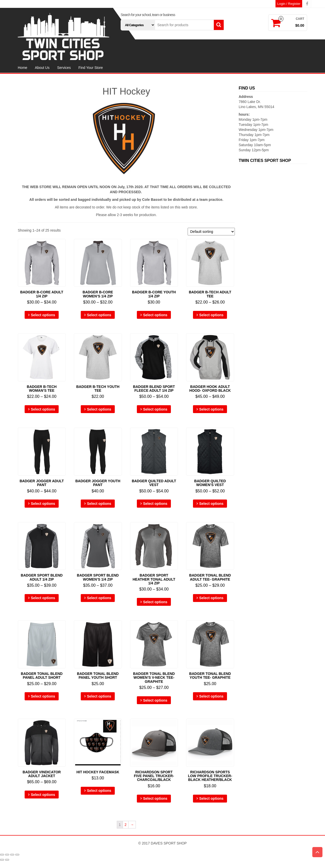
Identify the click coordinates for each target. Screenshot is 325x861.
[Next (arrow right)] (7, 859)
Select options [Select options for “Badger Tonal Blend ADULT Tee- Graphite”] (211, 598)
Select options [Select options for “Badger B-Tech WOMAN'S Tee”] (43, 409)
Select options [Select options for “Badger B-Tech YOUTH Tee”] (99, 409)
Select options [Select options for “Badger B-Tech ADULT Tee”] (211, 315)
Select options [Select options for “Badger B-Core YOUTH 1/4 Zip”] (155, 315)
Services (64, 68)
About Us (42, 68)
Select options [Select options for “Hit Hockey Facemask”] (99, 791)
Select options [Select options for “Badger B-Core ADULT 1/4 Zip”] (43, 315)
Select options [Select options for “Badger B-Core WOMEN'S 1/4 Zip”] (99, 315)
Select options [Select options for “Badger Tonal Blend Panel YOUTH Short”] (99, 696)
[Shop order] (211, 231)
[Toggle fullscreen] (12, 854)
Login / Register (288, 4)
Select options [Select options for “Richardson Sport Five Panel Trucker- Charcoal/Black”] (155, 798)
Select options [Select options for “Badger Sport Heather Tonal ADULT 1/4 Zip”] (155, 602)
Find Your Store (90, 68)
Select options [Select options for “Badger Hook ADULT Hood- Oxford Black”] (211, 409)
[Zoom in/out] (17, 854)
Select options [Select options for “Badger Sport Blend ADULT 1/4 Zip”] (43, 598)
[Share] (7, 854)
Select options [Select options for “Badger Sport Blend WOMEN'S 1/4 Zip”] (99, 598)
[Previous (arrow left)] (2, 859)
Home (22, 68)
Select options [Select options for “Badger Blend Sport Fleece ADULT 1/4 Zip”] (155, 409)
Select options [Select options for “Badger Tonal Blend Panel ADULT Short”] (43, 696)
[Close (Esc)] (2, 854)
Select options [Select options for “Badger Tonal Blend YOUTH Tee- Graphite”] (211, 696)
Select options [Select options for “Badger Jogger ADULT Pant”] (43, 504)
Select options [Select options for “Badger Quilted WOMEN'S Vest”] (211, 504)
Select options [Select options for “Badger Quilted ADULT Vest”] (155, 504)
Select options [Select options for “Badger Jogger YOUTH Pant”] (99, 504)
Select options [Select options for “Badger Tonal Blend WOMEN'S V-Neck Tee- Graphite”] (155, 700)
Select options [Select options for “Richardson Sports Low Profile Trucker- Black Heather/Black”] (211, 798)
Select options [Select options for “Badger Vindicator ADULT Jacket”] (43, 795)
